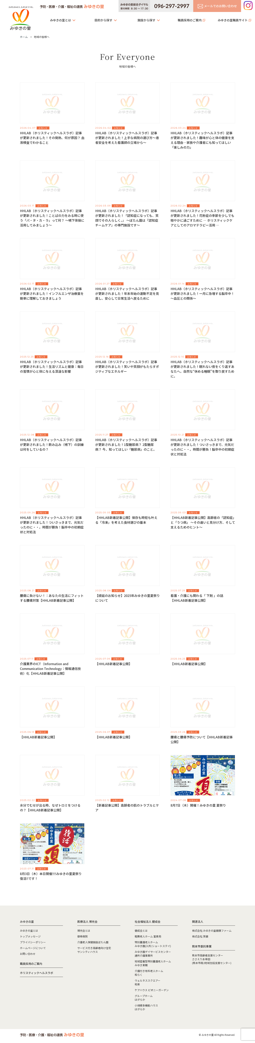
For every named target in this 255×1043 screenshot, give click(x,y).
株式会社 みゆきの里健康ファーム (211, 930)
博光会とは (83, 930)
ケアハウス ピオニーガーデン (152, 990)
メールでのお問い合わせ (217, 6)
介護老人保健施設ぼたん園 (92, 942)
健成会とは (141, 930)
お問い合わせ (27, 954)
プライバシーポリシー (33, 942)
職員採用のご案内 (190, 20)
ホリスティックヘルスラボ (36, 973)
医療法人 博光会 (87, 921)
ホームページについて (33, 948)
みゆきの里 (21, 17)
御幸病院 (82, 936)
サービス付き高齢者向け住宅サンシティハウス (94, 950)
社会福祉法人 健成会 (147, 921)
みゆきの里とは (60, 20)
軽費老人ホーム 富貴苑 (148, 936)
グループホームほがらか (144, 998)
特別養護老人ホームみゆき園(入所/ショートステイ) (153, 944)
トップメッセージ (30, 936)
